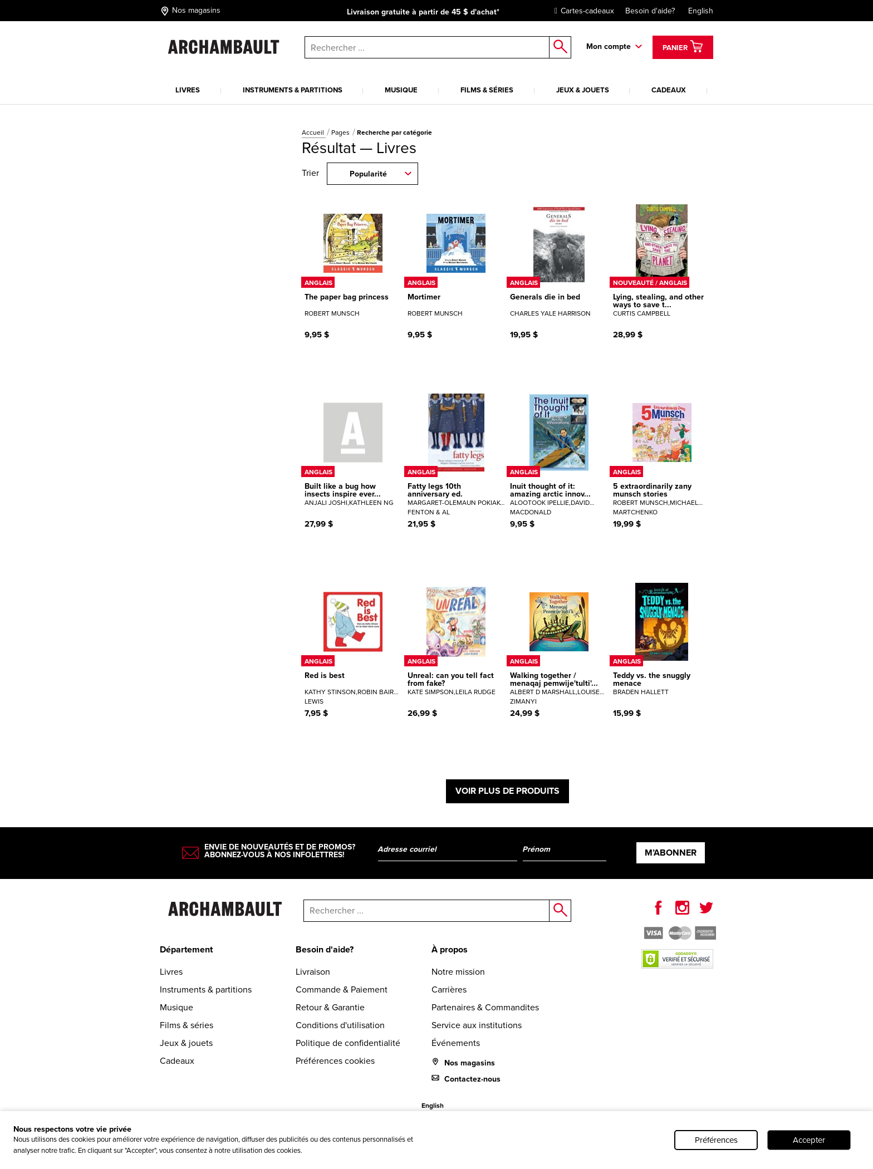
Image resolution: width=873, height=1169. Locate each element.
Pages (341, 132)
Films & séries (486, 90)
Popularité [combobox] (368, 174)
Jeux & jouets (582, 90)
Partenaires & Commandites (485, 1007)
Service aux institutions (476, 1025)
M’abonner (671, 852)
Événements (455, 1043)
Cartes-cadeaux (581, 11)
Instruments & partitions (292, 90)
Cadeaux (668, 90)
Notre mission (458, 971)
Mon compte (608, 46)
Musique (401, 90)
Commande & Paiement (342, 989)
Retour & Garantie (330, 1007)
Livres (187, 90)
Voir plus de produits (507, 790)
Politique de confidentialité (348, 1043)
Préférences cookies (335, 1060)
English (700, 11)
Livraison (313, 971)
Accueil (314, 132)
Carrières (449, 989)
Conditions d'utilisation (340, 1025)
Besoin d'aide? (650, 11)
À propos (449, 949)
